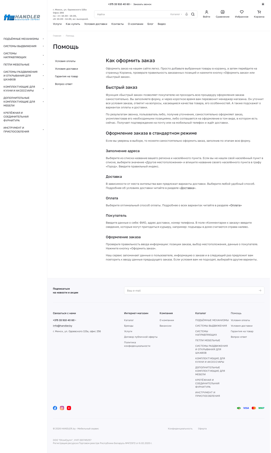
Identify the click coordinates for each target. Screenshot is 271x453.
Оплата (235, 205)
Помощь (236, 313)
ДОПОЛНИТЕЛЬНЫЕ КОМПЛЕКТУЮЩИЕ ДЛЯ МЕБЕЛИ (210, 371)
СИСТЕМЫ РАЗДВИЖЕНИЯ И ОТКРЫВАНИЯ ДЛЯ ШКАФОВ (211, 349)
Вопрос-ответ (63, 83)
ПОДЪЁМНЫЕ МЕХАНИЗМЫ (212, 320)
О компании (167, 320)
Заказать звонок (142, 4)
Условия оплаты (65, 61)
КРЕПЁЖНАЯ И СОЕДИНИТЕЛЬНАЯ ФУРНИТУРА (207, 383)
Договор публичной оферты (141, 336)
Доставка (187, 188)
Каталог (129, 320)
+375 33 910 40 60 (119, 4)
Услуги (128, 331)
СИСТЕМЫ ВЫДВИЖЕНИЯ (211, 325)
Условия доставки (66, 68)
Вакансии (165, 325)
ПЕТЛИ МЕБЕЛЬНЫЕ (207, 340)
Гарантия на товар (66, 76)
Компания (166, 313)
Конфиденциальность (180, 428)
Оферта (202, 428)
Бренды (128, 325)
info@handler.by (62, 325)
